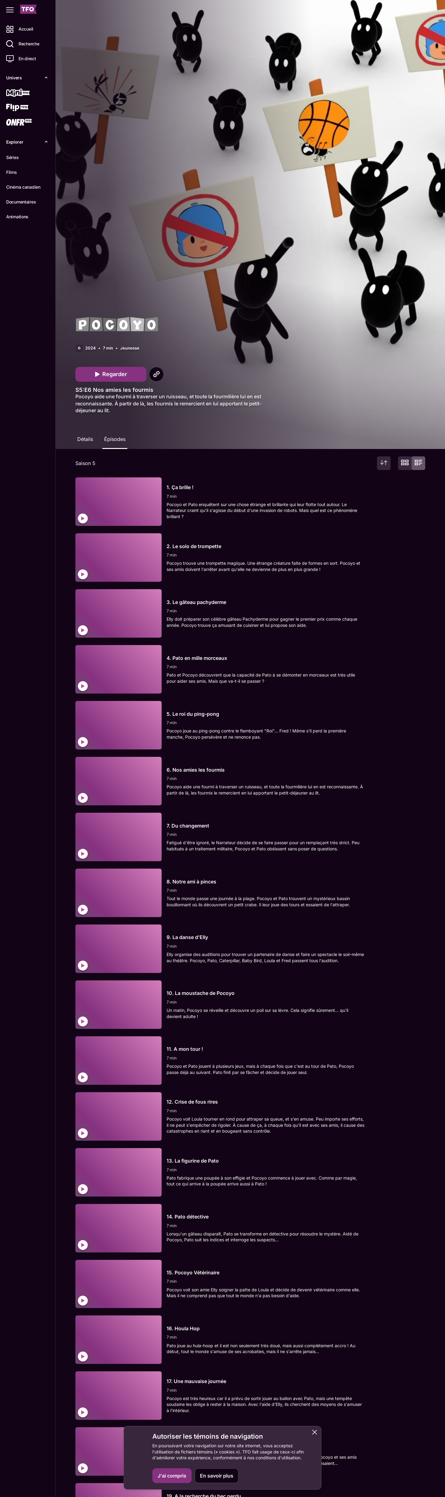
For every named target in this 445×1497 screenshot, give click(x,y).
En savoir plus (216, 1476)
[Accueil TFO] (28, 10)
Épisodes (114, 439)
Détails (85, 439)
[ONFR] (27, 123)
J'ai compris (172, 1476)
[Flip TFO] (27, 108)
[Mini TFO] (27, 93)
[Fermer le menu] (10, 10)
